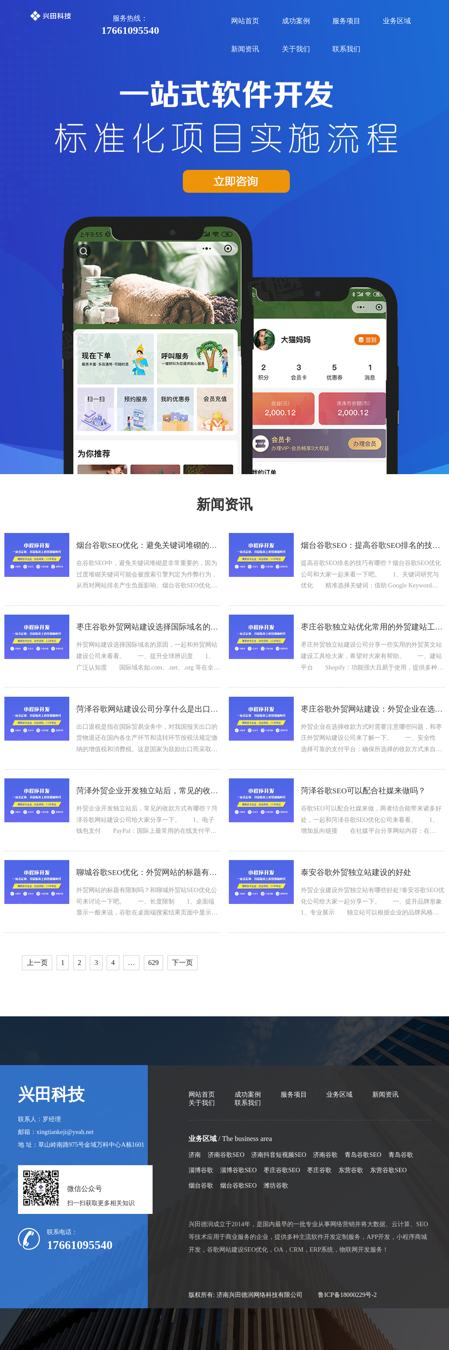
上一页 (37, 962)
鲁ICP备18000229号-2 (347, 1294)
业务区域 (397, 21)
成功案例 (296, 21)
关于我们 (296, 49)
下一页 (182, 962)
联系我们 (346, 49)
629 (153, 962)
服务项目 (346, 21)
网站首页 (245, 21)
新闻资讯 (245, 49)
